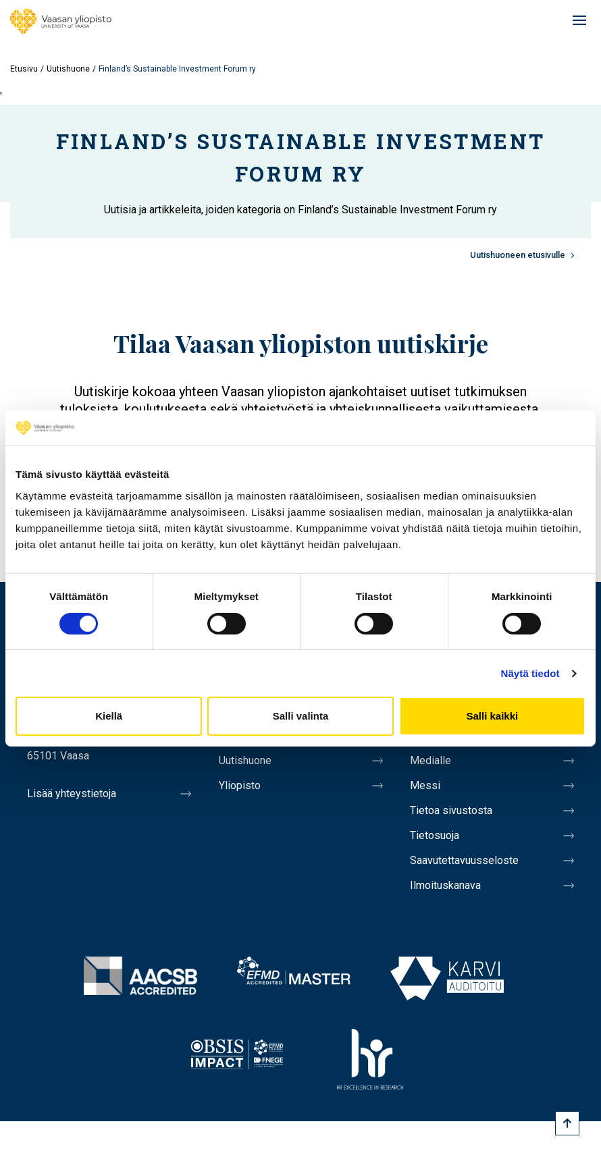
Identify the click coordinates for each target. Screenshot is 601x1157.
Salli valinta (301, 716)
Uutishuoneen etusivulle (517, 255)
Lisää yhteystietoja (71, 793)
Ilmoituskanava (445, 885)
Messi (425, 785)
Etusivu (24, 69)
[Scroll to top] (567, 1123)
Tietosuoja (434, 835)
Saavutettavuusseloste (464, 860)
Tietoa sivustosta (451, 810)
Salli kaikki (492, 716)
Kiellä (108, 716)
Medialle (430, 760)
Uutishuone (68, 69)
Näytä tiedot (530, 673)
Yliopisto (240, 785)
